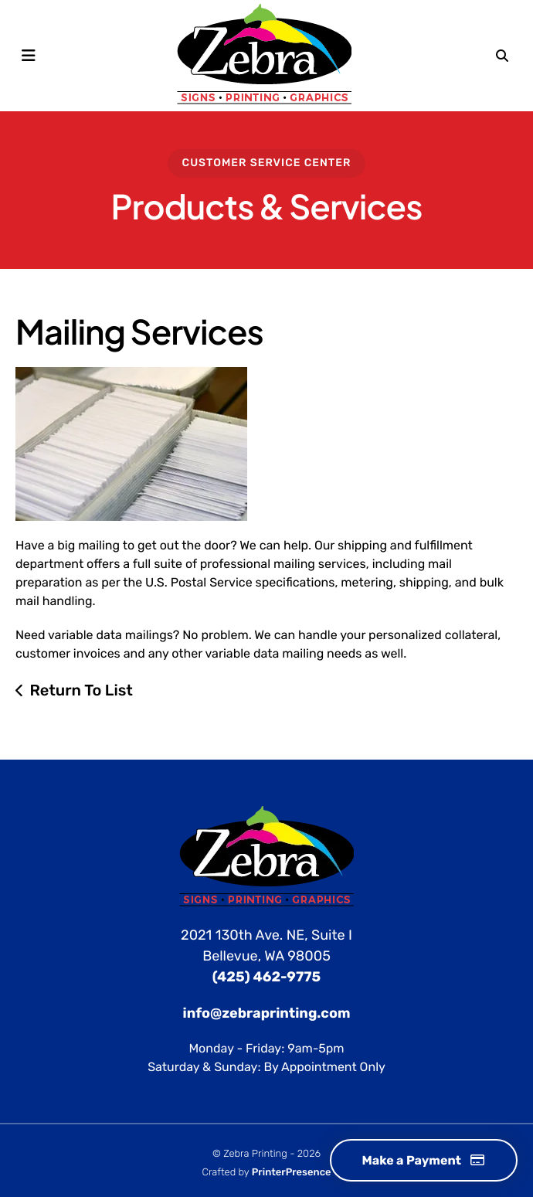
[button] (28, 55)
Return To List (81, 690)
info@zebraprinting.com (267, 1013)
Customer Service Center (266, 162)
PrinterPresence (291, 1172)
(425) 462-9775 (266, 976)
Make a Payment (423, 1160)
